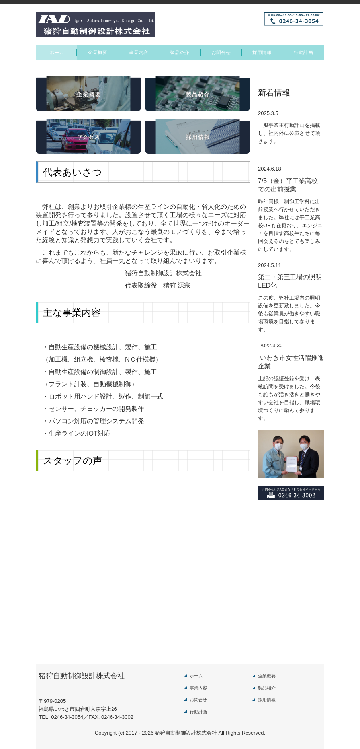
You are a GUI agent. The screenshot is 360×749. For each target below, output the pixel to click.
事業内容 (138, 52)
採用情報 (262, 52)
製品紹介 (179, 52)
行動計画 (303, 52)
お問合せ (221, 52)
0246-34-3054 (67, 717)
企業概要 (97, 52)
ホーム (56, 52)
